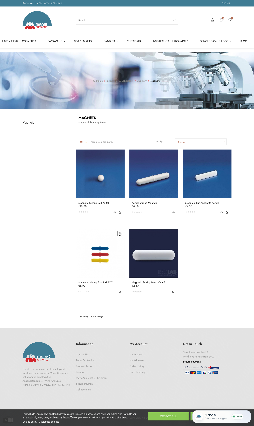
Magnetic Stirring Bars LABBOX (95, 282)
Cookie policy (30, 421)
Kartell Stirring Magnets (144, 202)
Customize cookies (49, 421)
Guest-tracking (137, 372)
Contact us (82, 354)
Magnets (28, 122)
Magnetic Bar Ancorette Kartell (202, 202)
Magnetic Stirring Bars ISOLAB (148, 282)
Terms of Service (85, 360)
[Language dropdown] (226, 3)
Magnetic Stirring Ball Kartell (94, 202)
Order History (136, 366)
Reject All (168, 416)
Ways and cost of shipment (91, 378)
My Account (136, 354)
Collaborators (83, 389)
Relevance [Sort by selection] (202, 142)
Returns (80, 372)
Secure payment (84, 384)
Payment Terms (84, 366)
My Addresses (136, 360)
